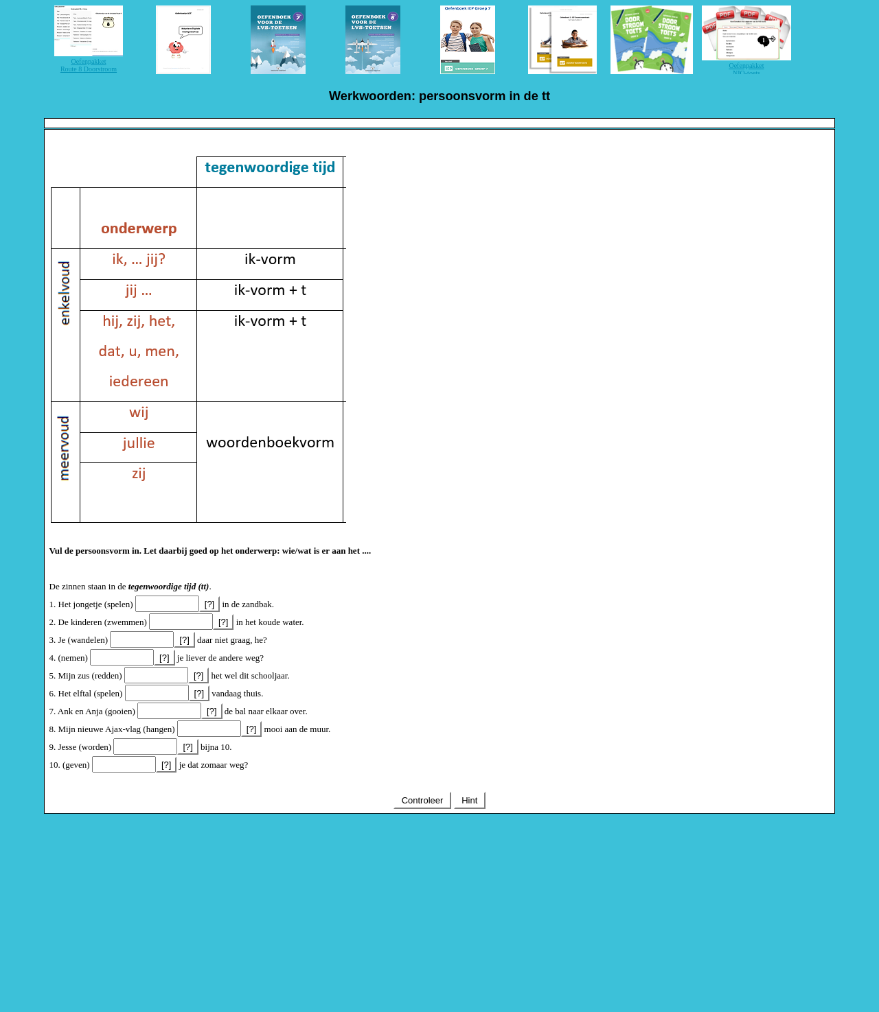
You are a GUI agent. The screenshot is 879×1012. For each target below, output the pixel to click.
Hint (469, 800)
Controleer (422, 800)
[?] (209, 604)
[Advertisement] (439, 910)
